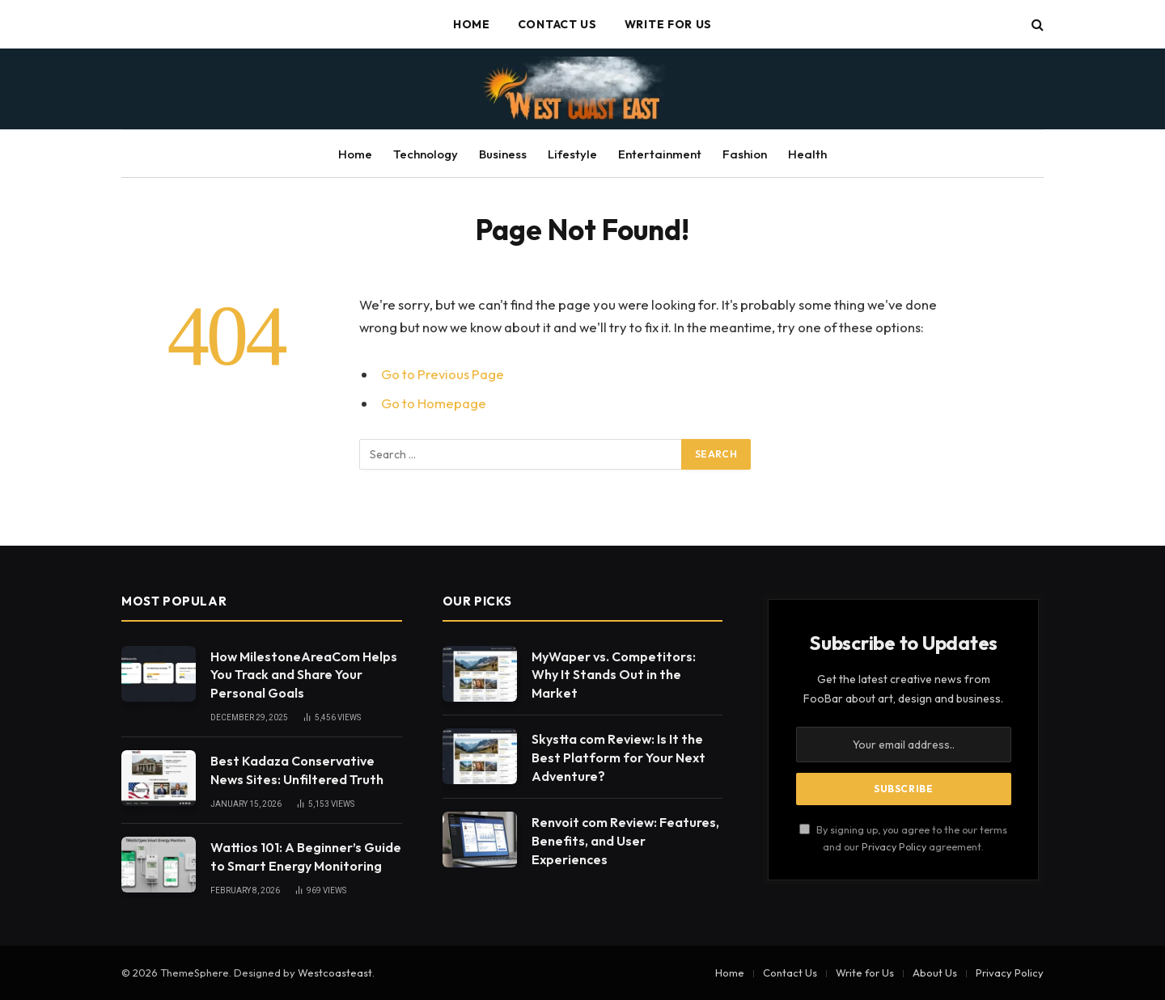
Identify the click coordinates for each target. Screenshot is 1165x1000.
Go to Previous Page (442, 373)
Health (807, 154)
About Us (935, 972)
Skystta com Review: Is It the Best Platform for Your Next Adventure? (618, 757)
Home (471, 24)
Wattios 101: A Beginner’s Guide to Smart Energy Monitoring (305, 856)
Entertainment (659, 154)
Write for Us (668, 24)
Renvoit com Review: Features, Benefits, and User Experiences (625, 840)
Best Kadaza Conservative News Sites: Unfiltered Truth (296, 770)
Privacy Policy (894, 846)
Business (503, 154)
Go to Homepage (433, 403)
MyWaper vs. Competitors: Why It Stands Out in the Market (614, 675)
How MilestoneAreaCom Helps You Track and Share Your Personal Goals (303, 675)
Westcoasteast (335, 972)
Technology (425, 154)
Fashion (744, 154)
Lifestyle (572, 154)
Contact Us (557, 24)
